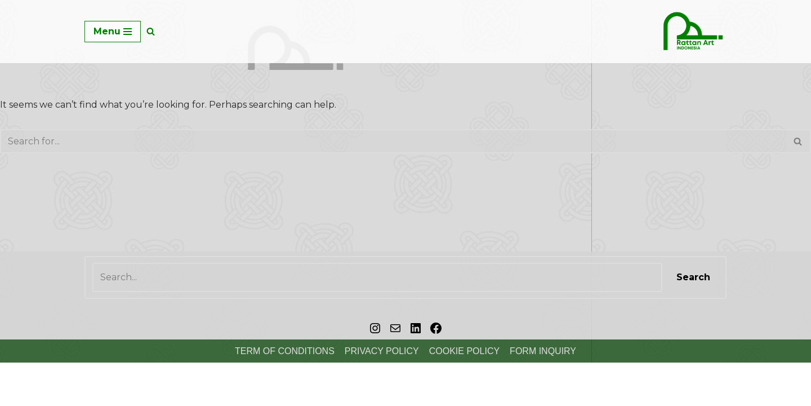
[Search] (150, 31)
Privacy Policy (382, 351)
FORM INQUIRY (543, 351)
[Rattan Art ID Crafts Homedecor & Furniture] (693, 31)
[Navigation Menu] (112, 31)
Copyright (31, 391)
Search (693, 277)
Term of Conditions (285, 351)
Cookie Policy (464, 351)
